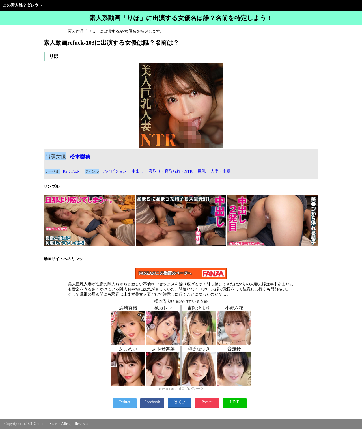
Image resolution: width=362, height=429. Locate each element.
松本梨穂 (80, 157)
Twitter (124, 402)
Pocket (207, 402)
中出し (138, 171)
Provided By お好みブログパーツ (181, 388)
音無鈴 (234, 348)
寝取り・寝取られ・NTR (171, 171)
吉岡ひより (199, 307)
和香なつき (199, 348)
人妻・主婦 (220, 171)
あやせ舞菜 (163, 348)
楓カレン (163, 307)
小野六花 (234, 307)
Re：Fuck (71, 171)
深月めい (128, 348)
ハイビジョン (115, 171)
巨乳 (202, 171)
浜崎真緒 (128, 307)
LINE (234, 402)
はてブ (180, 402)
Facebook (152, 402)
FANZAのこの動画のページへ (165, 273)
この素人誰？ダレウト (22, 5)
